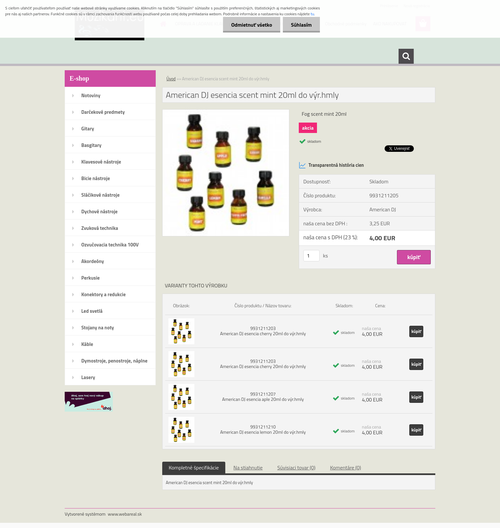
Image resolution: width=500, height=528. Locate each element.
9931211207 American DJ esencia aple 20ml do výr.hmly (263, 396)
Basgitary (91, 145)
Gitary (87, 128)
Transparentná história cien (331, 165)
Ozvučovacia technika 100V (110, 244)
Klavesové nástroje (101, 161)
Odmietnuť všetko (251, 25)
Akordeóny (92, 261)
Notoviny (90, 95)
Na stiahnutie (248, 467)
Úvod (171, 78)
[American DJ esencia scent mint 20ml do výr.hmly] (226, 112)
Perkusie (90, 278)
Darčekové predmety (103, 112)
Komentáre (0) (345, 467)
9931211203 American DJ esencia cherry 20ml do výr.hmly (263, 331)
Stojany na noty (97, 327)
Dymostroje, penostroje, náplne (114, 360)
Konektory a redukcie (103, 294)
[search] (406, 56)
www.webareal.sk (125, 513)
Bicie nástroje (95, 178)
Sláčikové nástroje (100, 195)
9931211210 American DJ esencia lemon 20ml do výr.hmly (263, 429)
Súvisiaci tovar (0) (296, 467)
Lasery (88, 377)
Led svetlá (91, 311)
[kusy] (311, 255)
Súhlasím (301, 25)
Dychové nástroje (99, 211)
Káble (87, 344)
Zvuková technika (99, 228)
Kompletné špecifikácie (194, 467)
